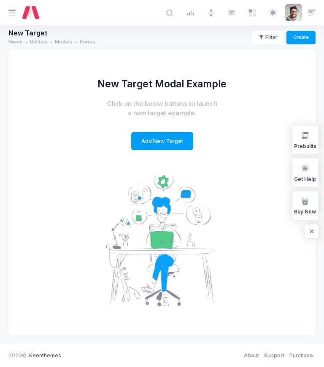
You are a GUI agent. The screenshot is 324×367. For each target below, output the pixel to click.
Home (15, 42)
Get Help (305, 172)
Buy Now (305, 205)
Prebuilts (305, 139)
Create (301, 37)
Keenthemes (45, 355)
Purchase (301, 355)
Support (274, 355)
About (251, 355)
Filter (268, 37)
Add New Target (162, 141)
